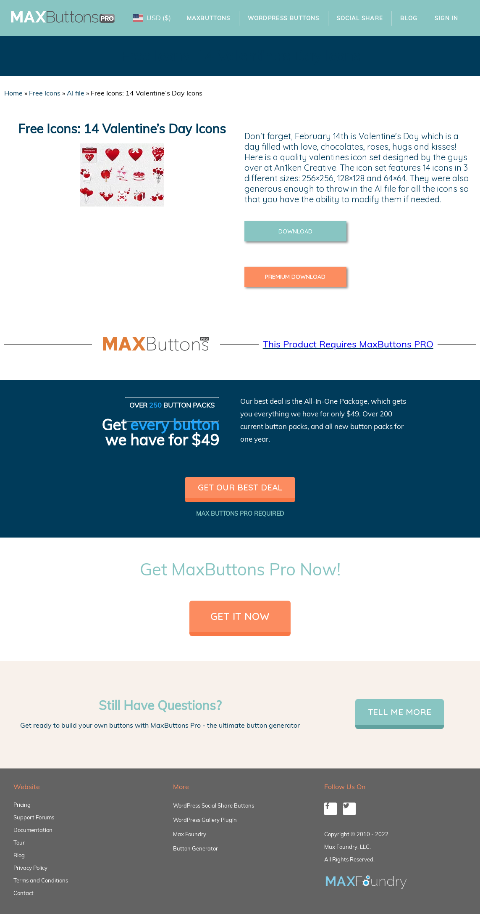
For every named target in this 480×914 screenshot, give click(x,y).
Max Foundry (189, 834)
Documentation (32, 830)
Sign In (446, 18)
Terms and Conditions (40, 880)
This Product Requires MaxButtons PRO (348, 344)
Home (13, 93)
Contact (23, 893)
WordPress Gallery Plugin (205, 819)
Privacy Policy (30, 867)
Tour (19, 842)
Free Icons (44, 93)
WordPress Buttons (284, 18)
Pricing (22, 804)
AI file (75, 93)
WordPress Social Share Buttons (213, 805)
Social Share (360, 18)
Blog (408, 18)
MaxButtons (209, 18)
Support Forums (33, 817)
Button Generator (195, 848)
